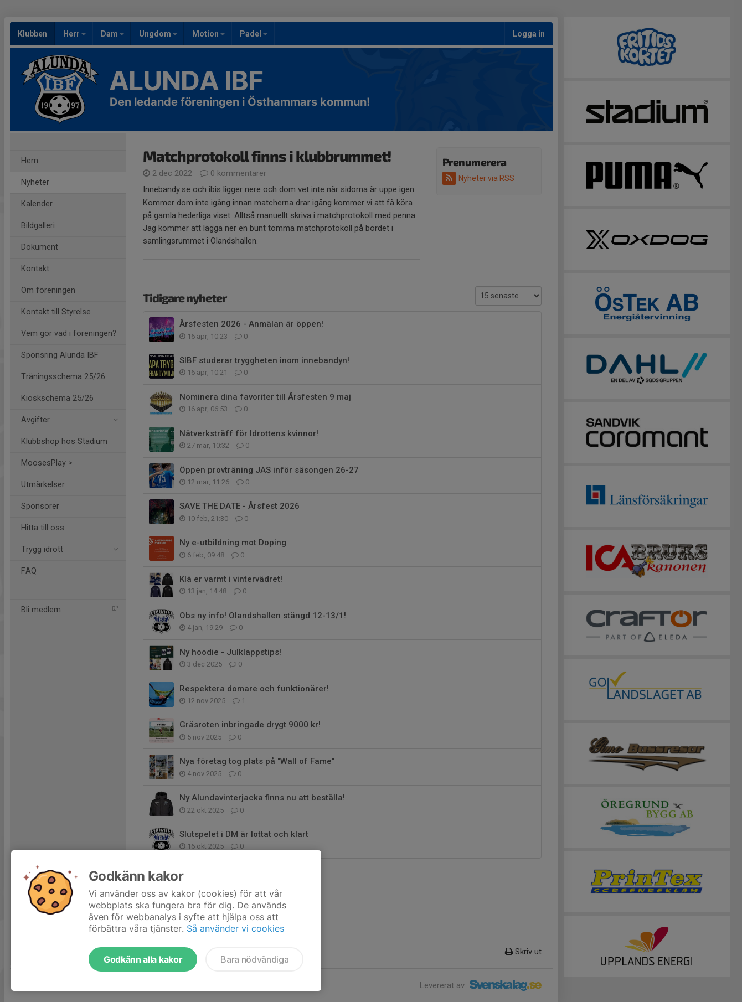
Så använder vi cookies (235, 928)
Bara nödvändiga (254, 959)
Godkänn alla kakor (143, 959)
